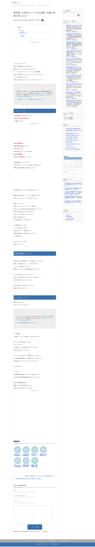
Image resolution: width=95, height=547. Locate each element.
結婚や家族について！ (23, 32)
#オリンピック (42, 93)
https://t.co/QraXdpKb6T (38, 95)
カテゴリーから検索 (68, 117)
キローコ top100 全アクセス (73, 144)
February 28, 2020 (32, 323)
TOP (15, 5)
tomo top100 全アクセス (72, 140)
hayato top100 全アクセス (72, 133)
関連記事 (22, 36)
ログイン (68, 214)
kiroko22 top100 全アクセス (73, 135)
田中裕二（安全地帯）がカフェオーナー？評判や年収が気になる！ (39, 476)
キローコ (76, 48)
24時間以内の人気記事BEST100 (73, 129)
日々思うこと (17, 2)
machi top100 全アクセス (72, 139)
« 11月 (66, 172)
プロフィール (21, 30)
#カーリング (47, 95)
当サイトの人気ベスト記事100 (73, 149)
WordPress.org (70, 220)
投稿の (68, 216)
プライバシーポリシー (71, 147)
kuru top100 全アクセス (72, 137)
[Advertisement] (35, 52)
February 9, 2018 (40, 99)
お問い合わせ (69, 142)
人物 (42, 20)
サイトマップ (69, 146)
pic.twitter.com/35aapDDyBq (25, 97)
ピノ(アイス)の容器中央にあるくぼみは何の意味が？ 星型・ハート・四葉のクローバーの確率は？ (73, 193)
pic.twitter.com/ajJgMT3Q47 (24, 320)
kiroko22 (76, 40)
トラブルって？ (22, 34)
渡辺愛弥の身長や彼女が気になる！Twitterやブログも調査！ (28, 479)
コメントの (69, 218)
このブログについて (41, 541)
